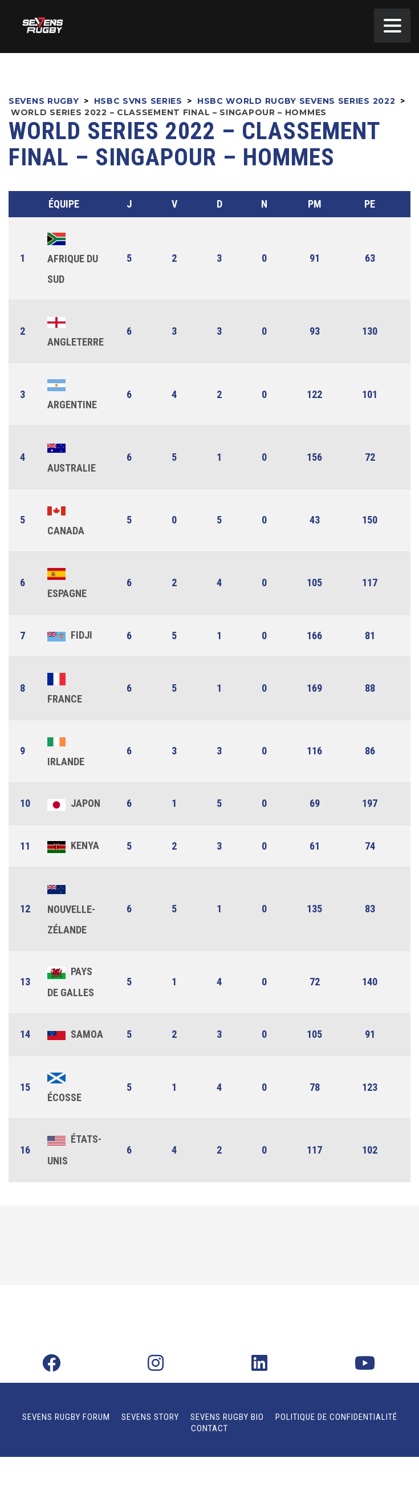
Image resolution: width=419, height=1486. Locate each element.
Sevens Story (150, 1417)
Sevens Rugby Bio (227, 1417)
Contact (209, 1428)
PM (315, 204)
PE (369, 204)
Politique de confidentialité (336, 1417)
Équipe (63, 204)
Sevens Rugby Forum (66, 1417)
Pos (26, 204)
